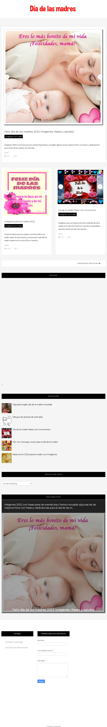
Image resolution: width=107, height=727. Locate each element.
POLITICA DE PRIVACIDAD (16, 648)
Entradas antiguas (88, 263)
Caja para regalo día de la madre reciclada (32, 404)
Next (100, 77)
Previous (6, 77)
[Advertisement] (53, 313)
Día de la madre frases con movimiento (77, 210)
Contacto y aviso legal (14, 642)
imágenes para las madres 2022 (19, 221)
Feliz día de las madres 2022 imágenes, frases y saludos (39, 131)
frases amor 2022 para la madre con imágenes (35, 454)
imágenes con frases (13, 136)
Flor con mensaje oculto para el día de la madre (35, 442)
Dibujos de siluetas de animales (28, 417)
